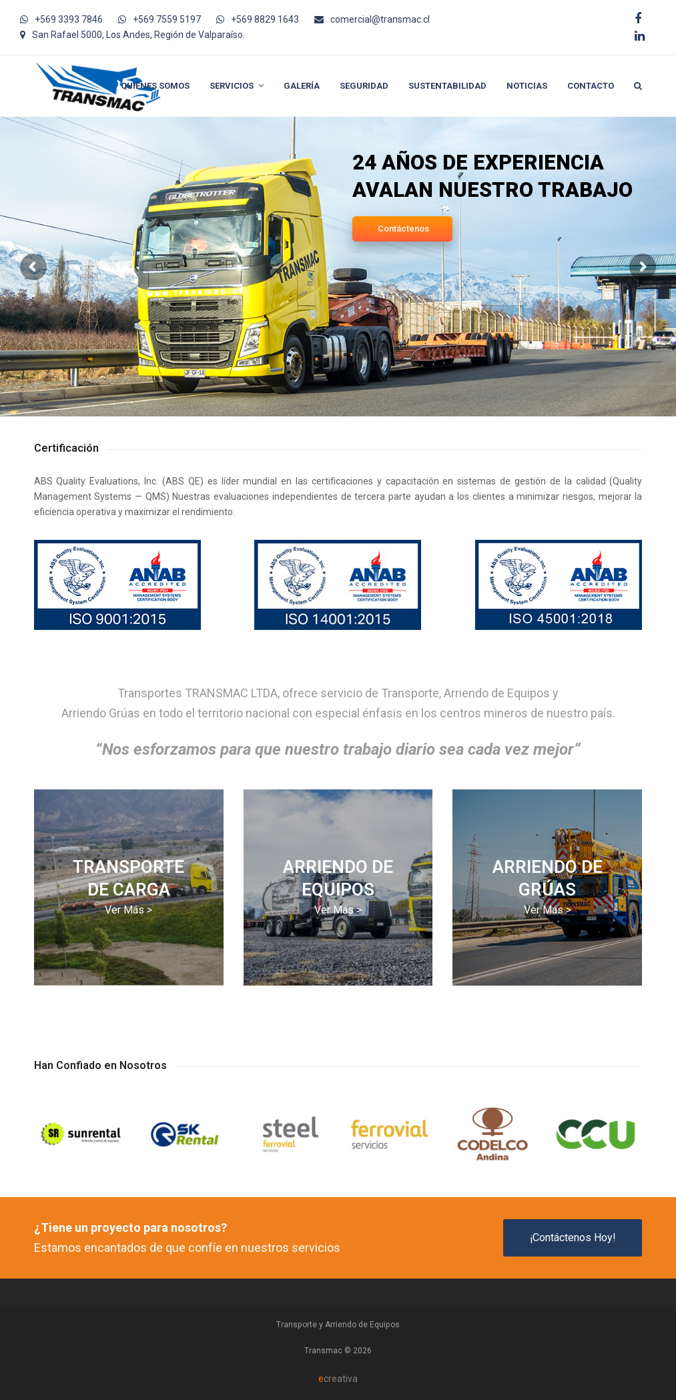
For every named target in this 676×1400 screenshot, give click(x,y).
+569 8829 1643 (265, 19)
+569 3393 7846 (69, 19)
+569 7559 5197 (167, 19)
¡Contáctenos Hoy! (573, 1237)
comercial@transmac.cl (380, 19)
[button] (638, 86)
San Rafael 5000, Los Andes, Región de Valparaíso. (138, 34)
